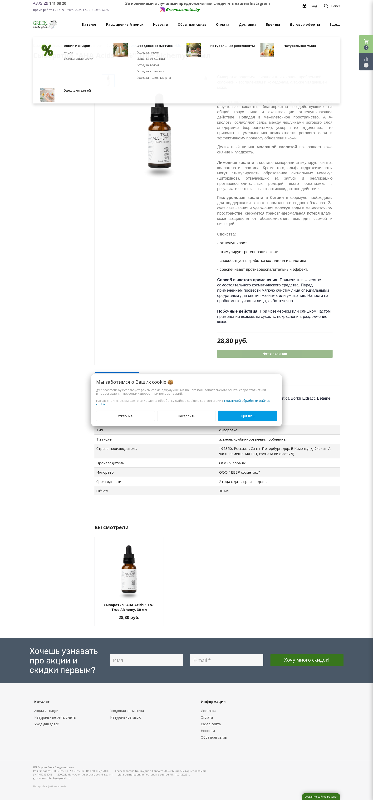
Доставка (247, 24)
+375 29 (41, 3)
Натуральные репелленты (55, 717)
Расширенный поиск (124, 24)
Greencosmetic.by (183, 9)
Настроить (186, 415)
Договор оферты (305, 24)
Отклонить (125, 415)
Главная (38, 46)
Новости (160, 24)
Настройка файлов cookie (50, 786)
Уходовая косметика (127, 710)
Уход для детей (46, 724)
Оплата (222, 24)
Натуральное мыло (125, 717)
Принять (248, 415)
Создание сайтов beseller (321, 796)
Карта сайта (211, 724)
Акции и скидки (46, 710)
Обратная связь (192, 24)
